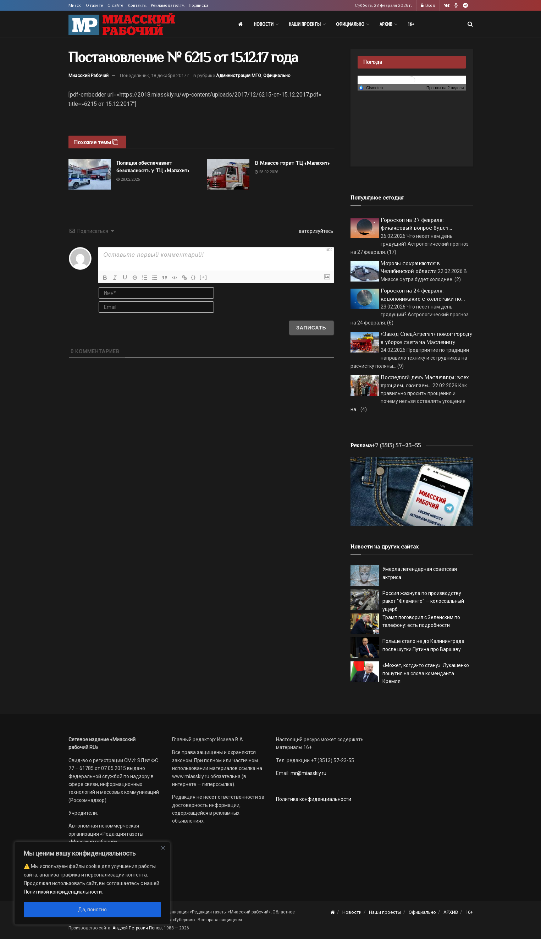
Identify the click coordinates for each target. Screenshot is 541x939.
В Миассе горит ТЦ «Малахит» (292, 163)
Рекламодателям (167, 5)
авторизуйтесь (315, 231)
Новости (264, 24)
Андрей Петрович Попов (137, 928)
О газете (94, 5)
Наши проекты (305, 24)
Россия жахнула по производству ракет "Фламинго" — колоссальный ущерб (423, 601)
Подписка (198, 5)
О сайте (115, 5)
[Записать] (311, 328)
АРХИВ (386, 24)
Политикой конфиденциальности (63, 892)
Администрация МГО (238, 75)
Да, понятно (92, 909)
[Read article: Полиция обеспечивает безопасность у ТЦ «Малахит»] (89, 174)
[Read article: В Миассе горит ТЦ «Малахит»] (228, 174)
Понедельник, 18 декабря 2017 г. (155, 75)
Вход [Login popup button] (428, 5)
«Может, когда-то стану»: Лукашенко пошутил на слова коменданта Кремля (425, 673)
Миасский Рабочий (88, 75)
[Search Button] (470, 24)
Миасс (75, 5)
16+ (411, 24)
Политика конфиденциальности (313, 799)
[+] (204, 277)
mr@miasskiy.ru (307, 773)
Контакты (137, 5)
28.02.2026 (128, 179)
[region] (92, 883)
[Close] (163, 848)
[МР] (411, 491)
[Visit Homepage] (121, 24)
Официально (350, 24)
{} (193, 277)
